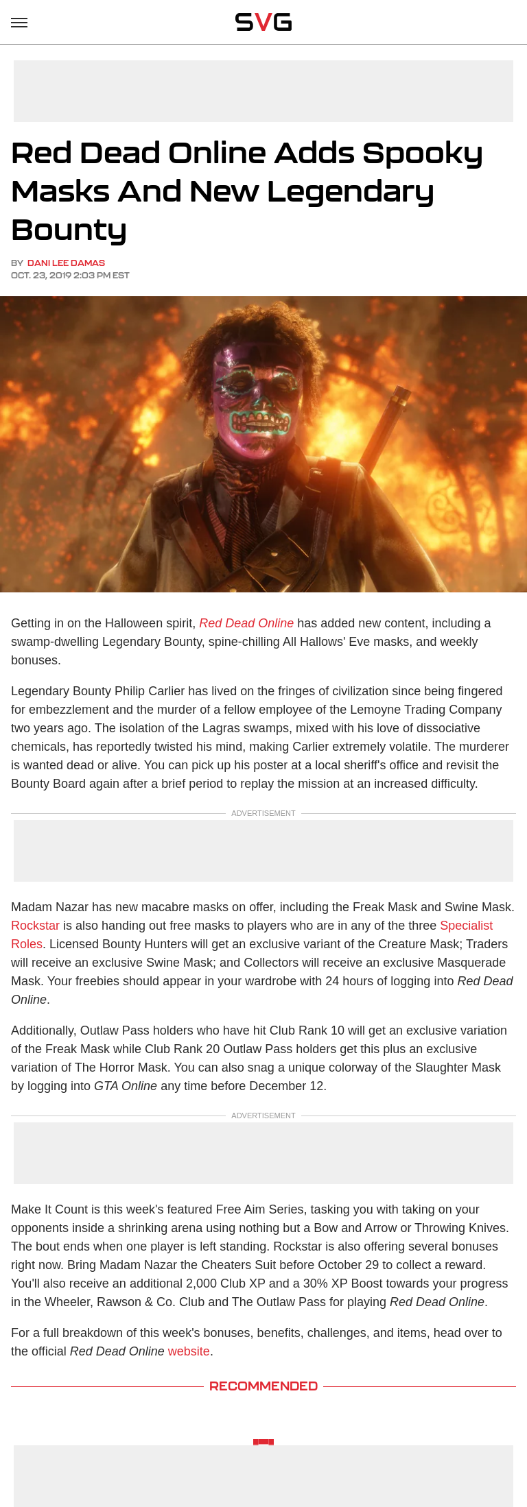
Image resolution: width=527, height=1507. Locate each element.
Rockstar (35, 925)
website (189, 1351)
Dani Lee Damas (66, 263)
